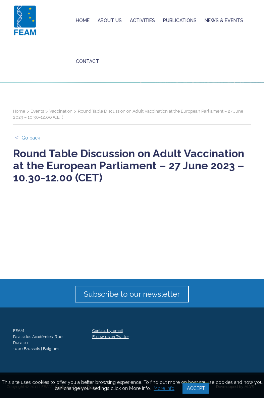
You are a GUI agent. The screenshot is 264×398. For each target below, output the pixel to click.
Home (83, 20)
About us (110, 20)
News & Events (224, 20)
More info (164, 388)
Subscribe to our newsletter (132, 294)
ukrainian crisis (125, 61)
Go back (30, 137)
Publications (180, 20)
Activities (142, 20)
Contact (87, 61)
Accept (196, 388)
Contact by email (107, 330)
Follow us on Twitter (110, 336)
